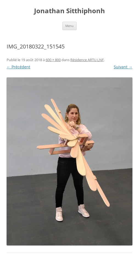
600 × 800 (53, 59)
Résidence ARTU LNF (87, 59)
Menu (69, 26)
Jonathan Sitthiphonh (69, 11)
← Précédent (18, 66)
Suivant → (123, 66)
